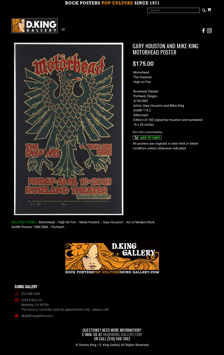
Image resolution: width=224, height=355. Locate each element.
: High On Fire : (67, 222)
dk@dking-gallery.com (34, 316)
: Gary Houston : (113, 222)
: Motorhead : (46, 222)
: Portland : (57, 227)
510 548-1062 (27, 294)
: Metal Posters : (89, 222)
